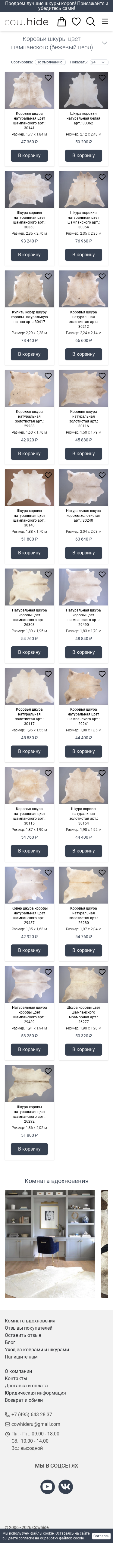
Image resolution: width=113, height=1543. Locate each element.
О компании (18, 1371)
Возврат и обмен (24, 1400)
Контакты (16, 1378)
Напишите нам (21, 1357)
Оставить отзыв (23, 1335)
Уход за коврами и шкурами (37, 1349)
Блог (10, 1342)
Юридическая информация (35, 1393)
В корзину (29, 155)
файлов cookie (71, 1538)
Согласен (101, 1536)
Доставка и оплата (26, 1386)
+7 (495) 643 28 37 (31, 1414)
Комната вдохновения (30, 1321)
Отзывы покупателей (28, 1328)
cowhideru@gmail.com (35, 1424)
